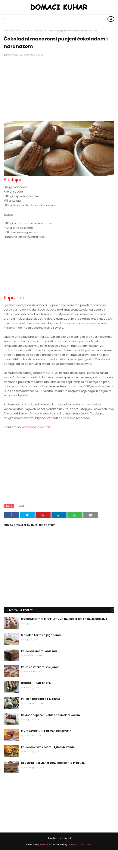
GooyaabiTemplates (80, 844)
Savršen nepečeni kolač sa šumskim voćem (50, 715)
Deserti (29, 30)
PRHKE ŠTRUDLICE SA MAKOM (40, 699)
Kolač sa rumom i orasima (39, 651)
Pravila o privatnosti (59, 838)
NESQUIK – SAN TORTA (36, 683)
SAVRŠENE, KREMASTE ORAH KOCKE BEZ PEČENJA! (53, 763)
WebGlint (45, 844)
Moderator (12, 54)
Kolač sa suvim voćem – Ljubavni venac (48, 747)
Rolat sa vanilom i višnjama (40, 667)
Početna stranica (13, 30)
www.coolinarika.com (36, 427)
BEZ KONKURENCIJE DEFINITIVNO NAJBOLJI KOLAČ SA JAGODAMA (64, 619)
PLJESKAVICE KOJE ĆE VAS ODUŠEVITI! (46, 731)
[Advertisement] (59, 86)
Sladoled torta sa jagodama (41, 635)
